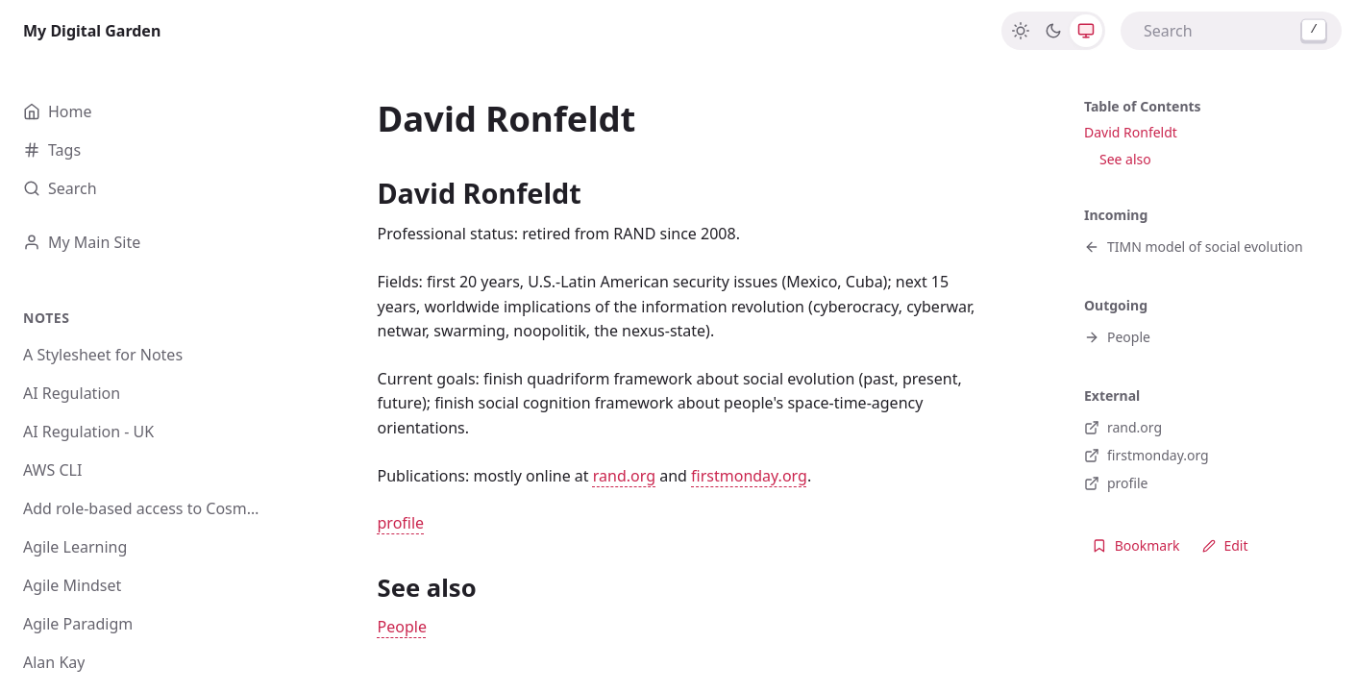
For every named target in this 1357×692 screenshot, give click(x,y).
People (402, 626)
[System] (1086, 30)
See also (1125, 159)
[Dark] (1053, 30)
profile (401, 522)
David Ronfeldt (1130, 132)
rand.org (624, 475)
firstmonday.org (749, 475)
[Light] (1020, 30)
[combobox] (1231, 31)
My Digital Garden (91, 30)
